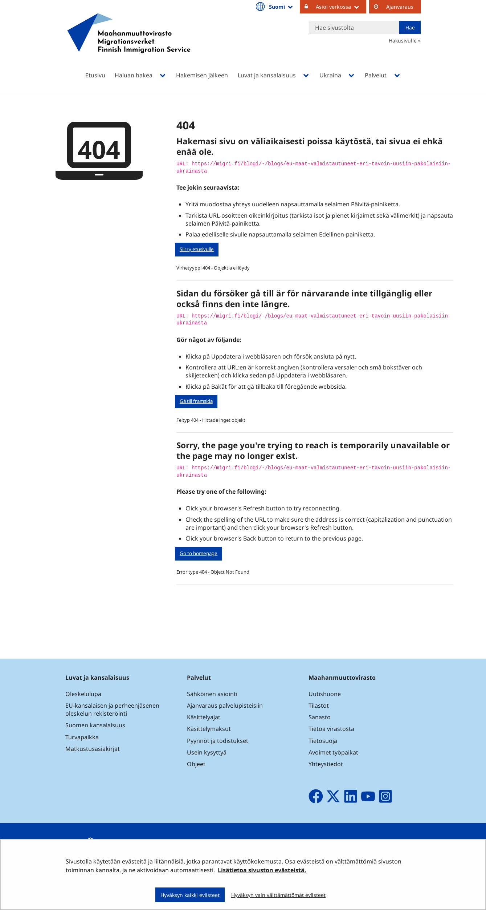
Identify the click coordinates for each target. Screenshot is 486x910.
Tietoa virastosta (331, 729)
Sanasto (320, 717)
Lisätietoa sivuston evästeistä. (262, 870)
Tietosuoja (323, 741)
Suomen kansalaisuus (95, 725)
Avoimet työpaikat (333, 752)
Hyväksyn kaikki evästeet (190, 894)
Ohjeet (196, 764)
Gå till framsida (196, 401)
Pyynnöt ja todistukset (217, 741)
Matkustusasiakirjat (92, 749)
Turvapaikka (82, 737)
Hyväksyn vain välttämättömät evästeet (278, 894)
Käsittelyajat (203, 717)
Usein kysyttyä (207, 752)
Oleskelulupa (83, 694)
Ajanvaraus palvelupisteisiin (225, 705)
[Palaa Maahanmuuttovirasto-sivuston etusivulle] (128, 42)
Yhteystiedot (326, 764)
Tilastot (319, 705)
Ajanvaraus (399, 6)
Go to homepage (198, 553)
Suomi (281, 6)
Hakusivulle (403, 40)
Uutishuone (325, 694)
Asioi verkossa (341, 6)
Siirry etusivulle (197, 249)
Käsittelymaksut (209, 729)
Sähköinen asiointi (212, 694)
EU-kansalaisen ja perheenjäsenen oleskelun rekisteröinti (112, 709)
